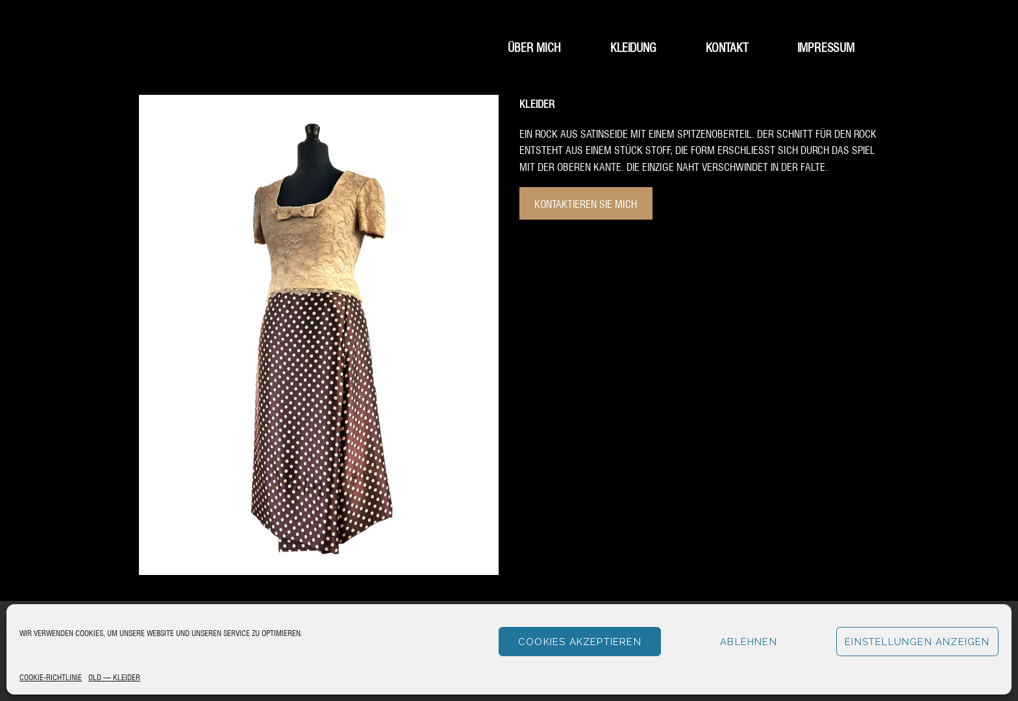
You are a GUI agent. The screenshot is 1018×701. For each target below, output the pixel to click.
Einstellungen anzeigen (917, 642)
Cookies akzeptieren (579, 642)
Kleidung (633, 46)
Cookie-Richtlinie (50, 676)
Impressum (825, 46)
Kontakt (727, 46)
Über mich (534, 46)
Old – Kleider (114, 676)
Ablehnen (748, 642)
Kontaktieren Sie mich (585, 203)
